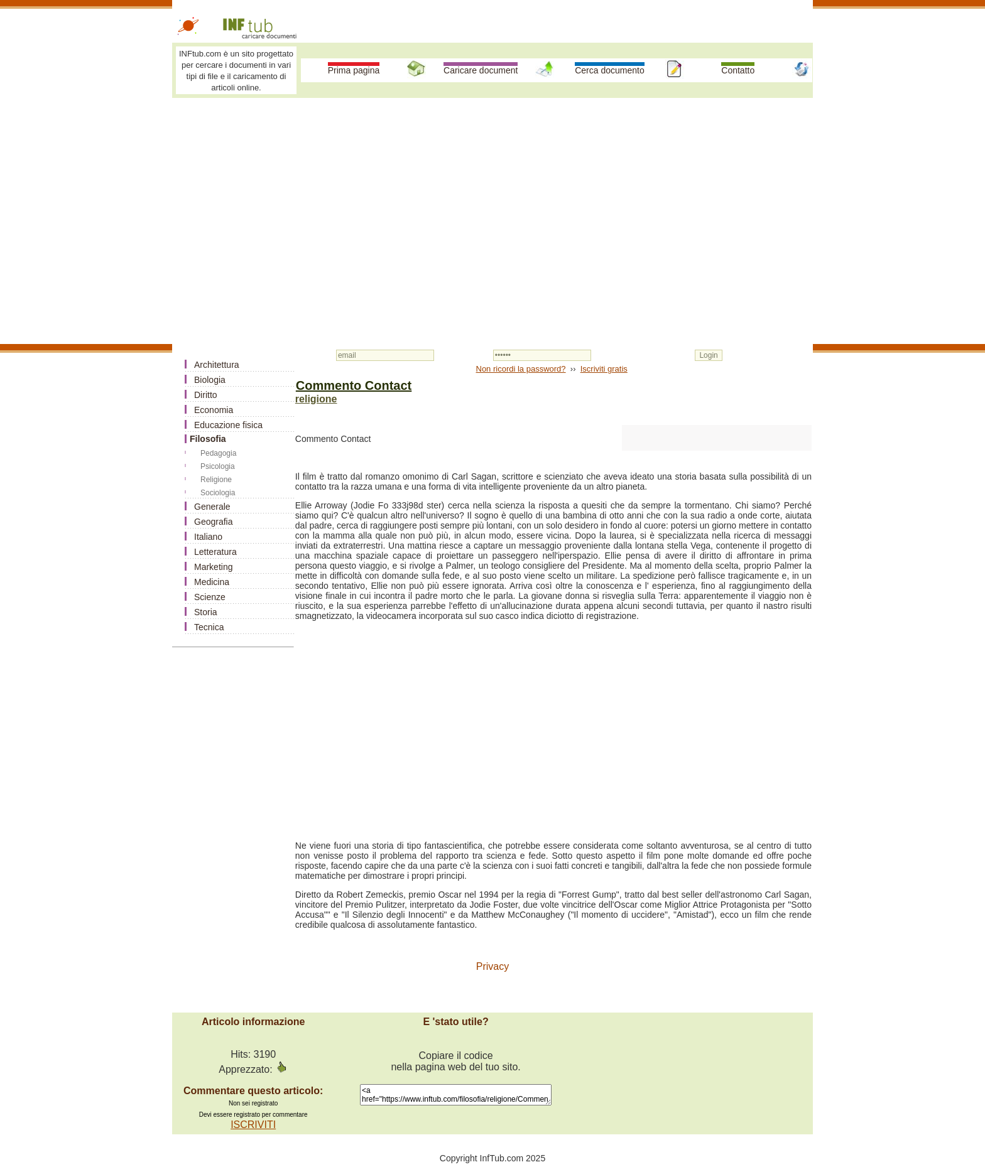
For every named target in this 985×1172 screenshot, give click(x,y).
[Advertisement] (492, 196)
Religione (216, 479)
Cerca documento (610, 70)
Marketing (213, 567)
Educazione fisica (228, 425)
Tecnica (209, 627)
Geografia (213, 522)
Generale (212, 507)
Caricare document (481, 70)
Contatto (737, 70)
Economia (213, 410)
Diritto (205, 395)
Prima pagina (354, 70)
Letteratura (215, 552)
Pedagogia (218, 453)
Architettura (216, 365)
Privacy (492, 966)
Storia (205, 612)
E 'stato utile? (455, 1021)
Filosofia (208, 439)
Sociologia (217, 492)
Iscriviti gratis (604, 369)
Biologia (210, 380)
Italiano (208, 537)
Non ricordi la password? (521, 369)
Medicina (211, 582)
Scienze (210, 597)
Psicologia (217, 466)
